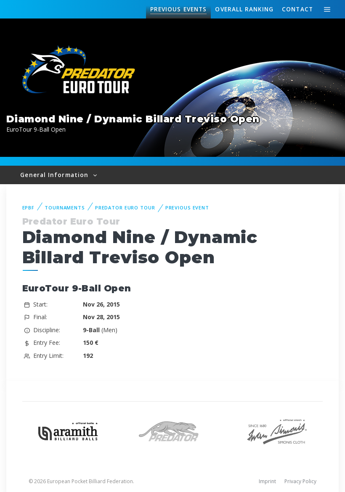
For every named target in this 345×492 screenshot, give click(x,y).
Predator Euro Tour (125, 207)
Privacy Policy (300, 481)
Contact (297, 9)
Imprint (267, 481)
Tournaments (65, 207)
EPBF (28, 207)
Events (178, 9)
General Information (55, 175)
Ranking (244, 9)
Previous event (187, 207)
